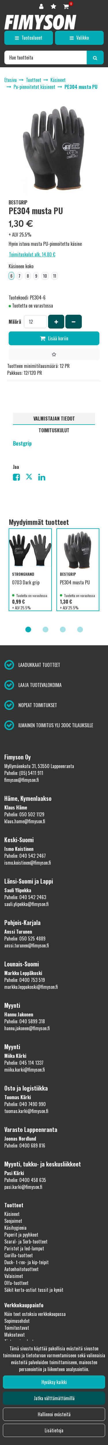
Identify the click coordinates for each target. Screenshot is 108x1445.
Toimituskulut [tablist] (54, 430)
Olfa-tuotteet (16, 1282)
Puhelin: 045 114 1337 (23, 1062)
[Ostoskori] (66, 5)
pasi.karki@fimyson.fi (23, 1186)
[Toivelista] (54, 5)
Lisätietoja (54, 1430)
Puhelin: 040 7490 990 (25, 1104)
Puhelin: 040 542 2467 (25, 855)
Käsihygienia (15, 1227)
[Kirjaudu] (42, 5)
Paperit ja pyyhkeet (21, 1234)
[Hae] (45, 57)
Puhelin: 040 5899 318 (24, 1021)
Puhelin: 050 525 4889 (25, 938)
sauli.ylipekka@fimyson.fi (26, 904)
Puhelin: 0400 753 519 (24, 979)
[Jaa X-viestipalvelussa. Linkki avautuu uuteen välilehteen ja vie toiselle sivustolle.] (32, 478)
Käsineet (12, 1213)
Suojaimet (13, 1220)
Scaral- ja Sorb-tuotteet (26, 1241)
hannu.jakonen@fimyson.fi (27, 1028)
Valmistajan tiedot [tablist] (54, 418)
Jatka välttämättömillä (54, 1398)
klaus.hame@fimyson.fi (24, 821)
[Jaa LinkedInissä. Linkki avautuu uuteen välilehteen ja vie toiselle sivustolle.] (44, 478)
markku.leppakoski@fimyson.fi (31, 986)
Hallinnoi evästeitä (54, 1414)
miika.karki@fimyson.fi (24, 1069)
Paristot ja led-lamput (24, 1248)
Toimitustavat (16, 1327)
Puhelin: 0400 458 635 (25, 1180)
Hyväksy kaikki (54, 1382)
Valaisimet (13, 1276)
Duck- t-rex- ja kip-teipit (26, 1262)
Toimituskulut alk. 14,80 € (32, 254)
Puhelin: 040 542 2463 (25, 897)
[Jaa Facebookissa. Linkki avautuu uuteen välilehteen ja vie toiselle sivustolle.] (19, 478)
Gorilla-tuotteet (18, 1255)
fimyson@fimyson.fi (21, 779)
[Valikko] (79, 38)
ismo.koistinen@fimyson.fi (27, 862)
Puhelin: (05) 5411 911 (23, 772)
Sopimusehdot (17, 1320)
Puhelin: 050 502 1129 (24, 814)
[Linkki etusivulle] (40, 22)
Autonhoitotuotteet (21, 1269)
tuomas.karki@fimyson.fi (26, 1111)
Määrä (15, 321)
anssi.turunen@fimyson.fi (26, 945)
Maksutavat (14, 1334)
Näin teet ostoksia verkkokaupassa (35, 1313)
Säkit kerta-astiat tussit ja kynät (33, 1289)
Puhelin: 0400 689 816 (24, 1145)
